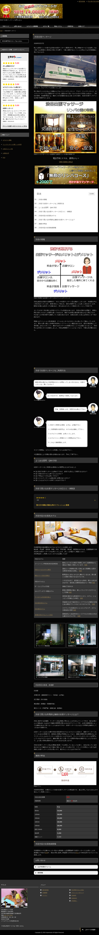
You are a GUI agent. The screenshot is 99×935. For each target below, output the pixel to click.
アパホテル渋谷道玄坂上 (43, 597)
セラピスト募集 (7, 140)
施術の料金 (43, 224)
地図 (85, 565)
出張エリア (81, 26)
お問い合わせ (17, 26)
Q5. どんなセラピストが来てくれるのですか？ (50, 480)
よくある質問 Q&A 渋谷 (48, 207)
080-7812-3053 (8, 915)
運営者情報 (45, 890)
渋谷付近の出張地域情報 (47, 228)
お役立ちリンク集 (8, 149)
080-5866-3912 (66, 162)
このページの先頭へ (90, 929)
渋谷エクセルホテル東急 (43, 569)
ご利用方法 (70, 26)
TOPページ (6, 26)
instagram (74, 898)
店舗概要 (44, 892)
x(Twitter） (74, 901)
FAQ (4, 157)
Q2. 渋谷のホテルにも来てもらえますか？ (49, 474)
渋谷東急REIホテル (41, 603)
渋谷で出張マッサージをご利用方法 (51, 203)
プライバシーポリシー (77, 892)
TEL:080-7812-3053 (93, 1)
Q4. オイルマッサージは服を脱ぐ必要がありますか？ (52, 478)
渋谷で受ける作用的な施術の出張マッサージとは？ (57, 220)
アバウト (44, 895)
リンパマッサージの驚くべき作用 (12, 144)
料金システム (58, 26)
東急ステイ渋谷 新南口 (42, 575)
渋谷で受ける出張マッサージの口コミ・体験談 (55, 211)
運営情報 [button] (39, 873)
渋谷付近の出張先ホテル (47, 215)
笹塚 (46, 852)
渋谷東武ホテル (40, 609)
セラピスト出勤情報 (32, 26)
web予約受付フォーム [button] (43, 867)
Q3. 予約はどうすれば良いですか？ (47, 476)
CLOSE (92, 193)
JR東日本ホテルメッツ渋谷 (44, 615)
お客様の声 (6, 153)
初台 (77, 852)
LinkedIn (73, 895)
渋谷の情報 (43, 199)
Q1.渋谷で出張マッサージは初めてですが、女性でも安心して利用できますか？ (61, 471)
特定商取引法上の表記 (77, 890)
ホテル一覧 (46, 26)
